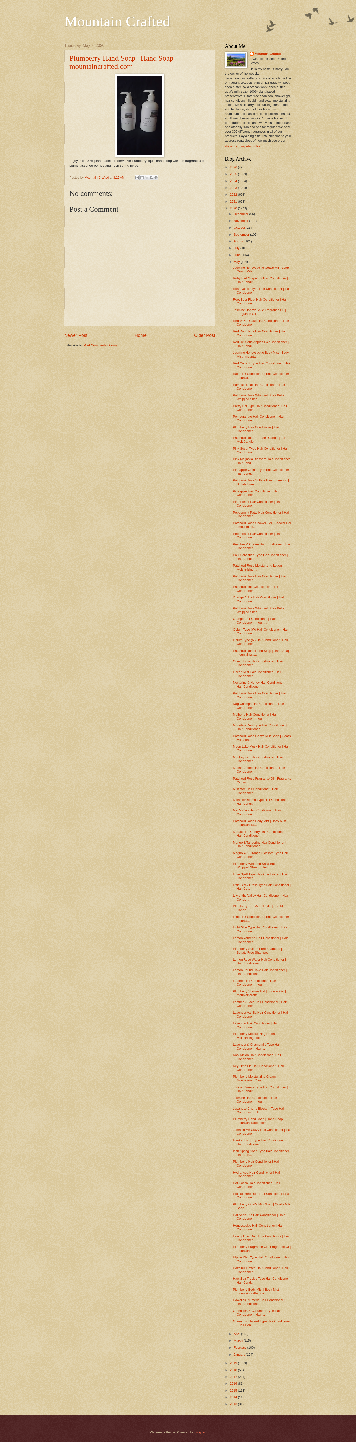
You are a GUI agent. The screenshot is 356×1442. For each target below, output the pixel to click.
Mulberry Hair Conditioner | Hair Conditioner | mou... (255, 716)
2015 (234, 1390)
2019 (234, 1363)
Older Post (204, 335)
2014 (234, 1397)
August (239, 241)
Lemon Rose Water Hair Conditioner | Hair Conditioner (259, 961)
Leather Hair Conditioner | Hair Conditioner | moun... (254, 982)
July (237, 248)
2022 (234, 194)
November (241, 221)
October (240, 227)
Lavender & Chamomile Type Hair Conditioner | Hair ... (257, 1046)
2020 (234, 208)
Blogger (200, 1432)
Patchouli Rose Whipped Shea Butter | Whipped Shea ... (260, 397)
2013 (234, 1404)
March (238, 1340)
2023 (234, 188)
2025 (234, 174)
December (241, 214)
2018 (234, 1370)
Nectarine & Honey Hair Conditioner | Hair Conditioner (259, 684)
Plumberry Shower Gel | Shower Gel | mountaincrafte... (259, 993)
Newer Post (75, 335)
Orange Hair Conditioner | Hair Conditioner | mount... (254, 620)
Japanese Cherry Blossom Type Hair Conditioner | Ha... (259, 1110)
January (240, 1354)
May (237, 262)
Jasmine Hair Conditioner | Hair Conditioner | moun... (255, 1099)
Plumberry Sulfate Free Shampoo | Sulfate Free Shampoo (257, 950)
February (240, 1347)
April (237, 1334)
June (238, 255)
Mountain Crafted (117, 21)
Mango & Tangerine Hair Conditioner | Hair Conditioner (259, 844)
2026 (234, 167)
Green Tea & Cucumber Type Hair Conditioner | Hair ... (257, 1312)
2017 (234, 1377)
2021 (234, 201)
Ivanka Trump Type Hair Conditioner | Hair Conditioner (259, 1142)
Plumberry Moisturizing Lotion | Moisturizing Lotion (255, 1035)
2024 (234, 181)
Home (141, 335)
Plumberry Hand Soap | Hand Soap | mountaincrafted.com (123, 62)
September (242, 234)
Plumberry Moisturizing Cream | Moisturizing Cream (255, 1078)
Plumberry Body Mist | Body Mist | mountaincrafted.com (257, 1291)
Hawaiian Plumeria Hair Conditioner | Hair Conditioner (259, 1302)
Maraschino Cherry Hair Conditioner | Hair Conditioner (259, 833)
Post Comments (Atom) (100, 345)
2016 (234, 1383)
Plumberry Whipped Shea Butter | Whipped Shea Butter (256, 865)
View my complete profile (242, 146)
